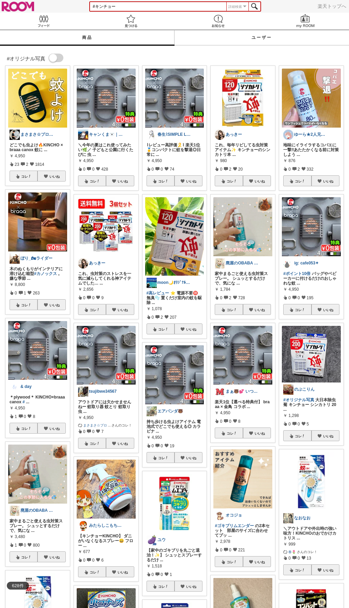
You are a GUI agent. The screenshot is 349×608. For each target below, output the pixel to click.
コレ (26, 176)
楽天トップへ (332, 6)
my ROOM (305, 21)
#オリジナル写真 (298, 399)
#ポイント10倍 (296, 273)
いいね (54, 176)
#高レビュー (158, 293)
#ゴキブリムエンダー (234, 525)
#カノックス (45, 273)
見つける (130, 21)
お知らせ (218, 21)
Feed (43, 21)
